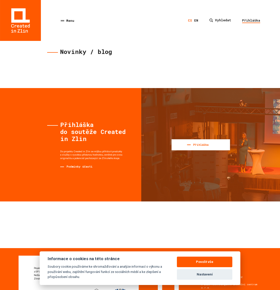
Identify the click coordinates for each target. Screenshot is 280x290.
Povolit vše (204, 262)
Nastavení (205, 274)
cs (190, 20)
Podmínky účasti (79, 166)
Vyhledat (220, 20)
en (196, 20)
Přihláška (251, 20)
